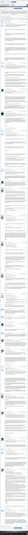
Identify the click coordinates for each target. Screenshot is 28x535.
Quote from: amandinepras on (11, 218)
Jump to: (21, 529)
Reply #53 (6, 111)
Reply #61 (6, 293)
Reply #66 (6, 339)
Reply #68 (6, 366)
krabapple (2, 316)
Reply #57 (6, 188)
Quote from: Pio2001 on (9, 132)
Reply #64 (6, 323)
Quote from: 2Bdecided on (10, 295)
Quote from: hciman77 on (10, 368)
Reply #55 (6, 169)
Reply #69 (6, 394)
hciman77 (2, 339)
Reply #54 (6, 130)
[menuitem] (2, 16)
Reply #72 (6, 449)
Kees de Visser (2, 294)
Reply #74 (6, 510)
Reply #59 (6, 242)
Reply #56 (6, 181)
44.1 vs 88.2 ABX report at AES (17, 8)
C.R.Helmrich (2, 111)
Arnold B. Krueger (2, 22)
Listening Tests (11, 8)
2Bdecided (2, 188)
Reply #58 (6, 215)
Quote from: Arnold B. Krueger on (10, 64)
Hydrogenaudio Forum (5, 8)
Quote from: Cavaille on (9, 23)
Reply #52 (6, 89)
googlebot (2, 332)
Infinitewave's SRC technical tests (11, 302)
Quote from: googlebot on (10, 245)
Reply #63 (6, 316)
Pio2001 (2, 323)
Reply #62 (6, 309)
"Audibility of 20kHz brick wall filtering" (14, 33)
